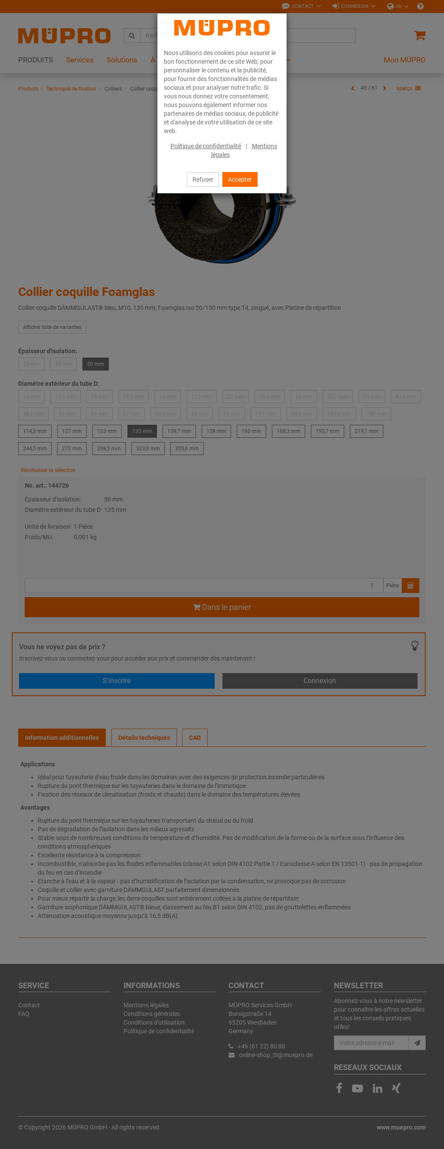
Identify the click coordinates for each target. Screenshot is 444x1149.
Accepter (240, 179)
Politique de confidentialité (205, 146)
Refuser (203, 179)
